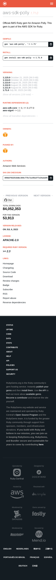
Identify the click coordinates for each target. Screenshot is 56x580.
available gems (33, 394)
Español (48, 557)
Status (9, 325)
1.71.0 (6, 90)
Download (8, 276)
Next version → (43, 195)
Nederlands (22, 549)
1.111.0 (6, 87)
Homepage (8, 263)
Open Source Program (27, 414)
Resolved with (39, 487)
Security (10, 374)
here (41, 444)
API (7, 361)
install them (27, 390)
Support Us (12, 370)
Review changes (11, 280)
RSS (5, 293)
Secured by (40, 528)
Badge (6, 285)
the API (42, 390)
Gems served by (39, 507)
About (9, 352)
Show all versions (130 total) (17, 94)
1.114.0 (6, 80)
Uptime (9, 330)
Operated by (18, 467)
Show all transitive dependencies (19, 116)
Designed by (40, 466)
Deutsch (23, 566)
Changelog (8, 268)
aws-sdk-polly (16, 12)
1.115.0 (6, 77)
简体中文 (37, 549)
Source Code (9, 272)
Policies (10, 365)
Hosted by (18, 487)
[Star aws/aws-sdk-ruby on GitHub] (8, 200)
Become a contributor (16, 397)
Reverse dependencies (14, 302)
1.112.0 (6, 85)
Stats (9, 343)
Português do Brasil (14, 557)
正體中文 (49, 549)
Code (8, 334)
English (7, 549)
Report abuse (9, 298)
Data (8, 338)
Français (34, 557)
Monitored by (18, 507)
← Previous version (15, 195)
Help (8, 356)
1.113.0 (6, 82)
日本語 (34, 566)
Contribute (12, 347)
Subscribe (8, 289)
